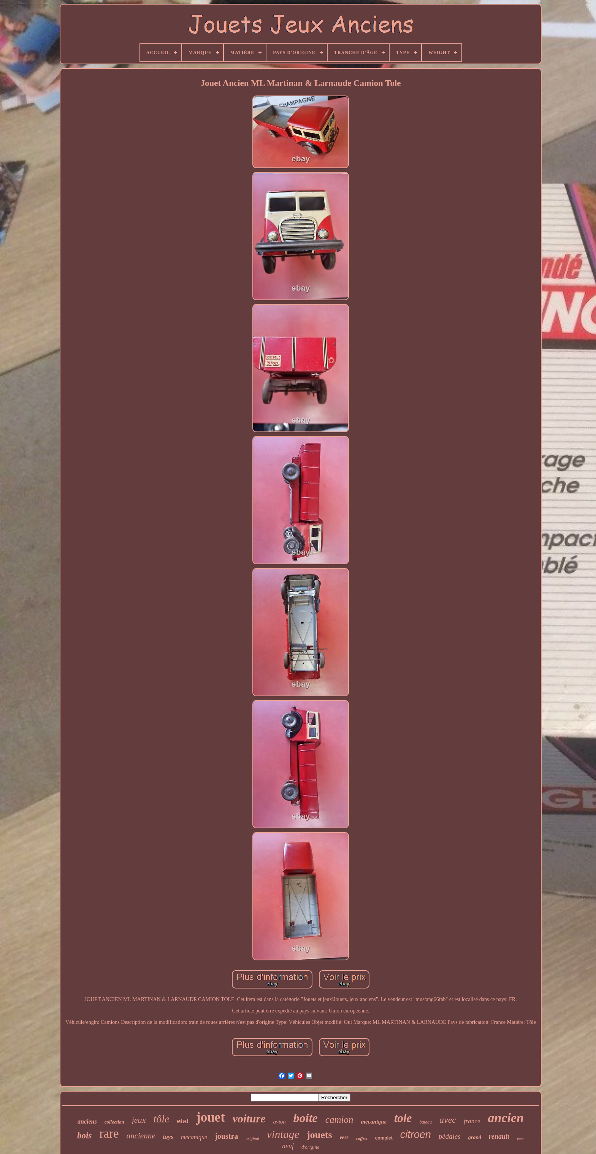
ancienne (141, 1135)
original (252, 1138)
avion (279, 1122)
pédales (450, 1136)
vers (344, 1137)
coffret (362, 1138)
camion (339, 1119)
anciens (87, 1121)
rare (109, 1133)
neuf (288, 1146)
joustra (226, 1136)
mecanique (194, 1137)
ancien (505, 1118)
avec (447, 1120)
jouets (319, 1134)
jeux (139, 1120)
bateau (425, 1122)
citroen (415, 1134)
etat (183, 1121)
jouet (210, 1117)
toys (168, 1136)
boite (305, 1118)
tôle (161, 1119)
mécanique (374, 1122)
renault (499, 1136)
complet (384, 1138)
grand (474, 1137)
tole (403, 1118)
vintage (283, 1134)
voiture (249, 1118)
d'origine (310, 1147)
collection (114, 1122)
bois (84, 1135)
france (472, 1121)
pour (520, 1138)
